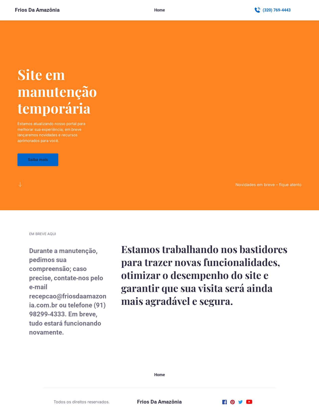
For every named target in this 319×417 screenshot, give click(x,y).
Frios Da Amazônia (37, 10)
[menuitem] (159, 10)
